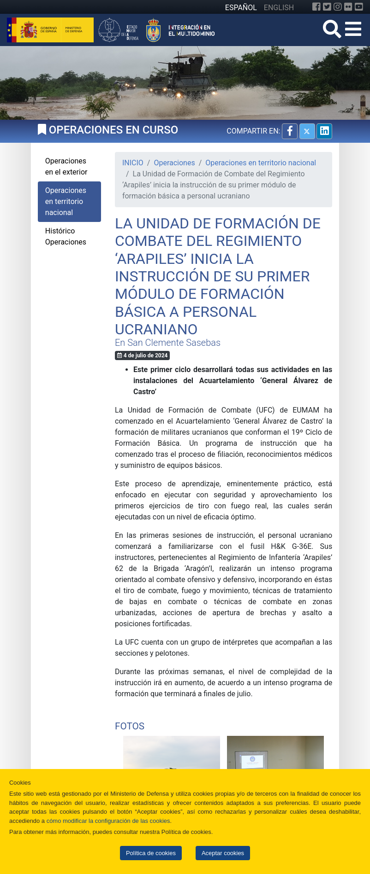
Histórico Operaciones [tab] (65, 236)
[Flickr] (348, 6)
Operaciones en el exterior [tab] (66, 166)
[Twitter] (327, 6)
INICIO (132, 162)
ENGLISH (279, 7)
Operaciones (174, 162)
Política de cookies (151, 853)
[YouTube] (359, 6)
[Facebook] (316, 6)
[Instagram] (338, 6)
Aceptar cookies (223, 853)
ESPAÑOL (241, 7)
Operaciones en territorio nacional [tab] (65, 201)
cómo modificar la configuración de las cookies (108, 820)
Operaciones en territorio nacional (260, 162)
